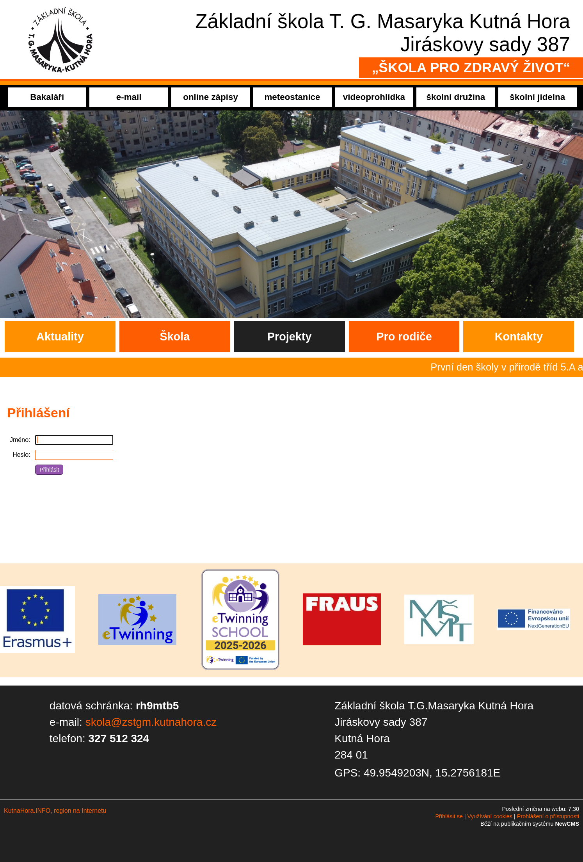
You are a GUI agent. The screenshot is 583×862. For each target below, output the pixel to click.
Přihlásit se (448, 816)
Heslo (20, 454)
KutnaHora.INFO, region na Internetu (55, 810)
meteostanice (292, 97)
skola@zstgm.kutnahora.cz (151, 722)
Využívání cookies (489, 816)
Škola (175, 336)
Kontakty (519, 336)
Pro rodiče (404, 336)
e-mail (129, 97)
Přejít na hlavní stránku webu (291, 39)
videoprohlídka (374, 97)
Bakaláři (47, 97)
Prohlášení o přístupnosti (548, 816)
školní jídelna (537, 97)
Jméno (19, 439)
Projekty (289, 336)
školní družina (456, 97)
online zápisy (210, 97)
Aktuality (60, 336)
